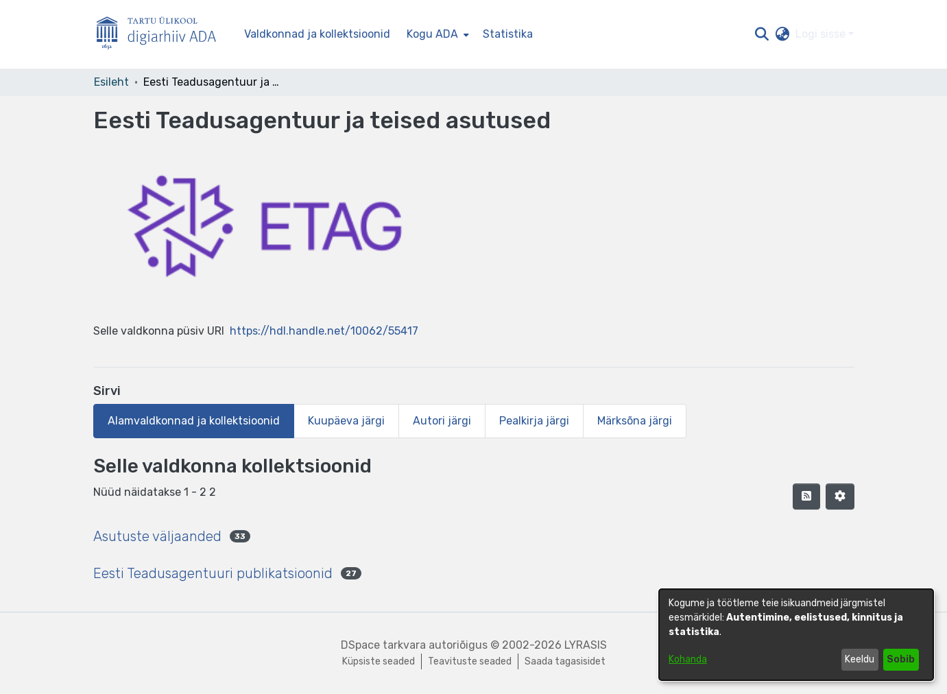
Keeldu (859, 659)
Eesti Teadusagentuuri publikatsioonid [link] (213, 573)
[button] (762, 34)
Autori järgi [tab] (442, 420)
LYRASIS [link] (585, 644)
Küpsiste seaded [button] (378, 661)
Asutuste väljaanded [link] (157, 536)
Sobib (901, 659)
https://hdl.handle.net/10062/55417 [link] (324, 330)
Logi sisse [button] (821, 33)
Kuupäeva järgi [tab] (346, 420)
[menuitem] (436, 34)
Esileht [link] (111, 81)
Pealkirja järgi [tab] (534, 420)
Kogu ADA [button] (432, 33)
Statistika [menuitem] (508, 33)
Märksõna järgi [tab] (634, 420)
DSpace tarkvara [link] (383, 644)
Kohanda (688, 659)
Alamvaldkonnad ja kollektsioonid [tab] (194, 420)
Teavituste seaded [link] (470, 661)
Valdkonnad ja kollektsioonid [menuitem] (317, 33)
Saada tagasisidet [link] (565, 661)
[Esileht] (161, 34)
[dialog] (796, 634)
